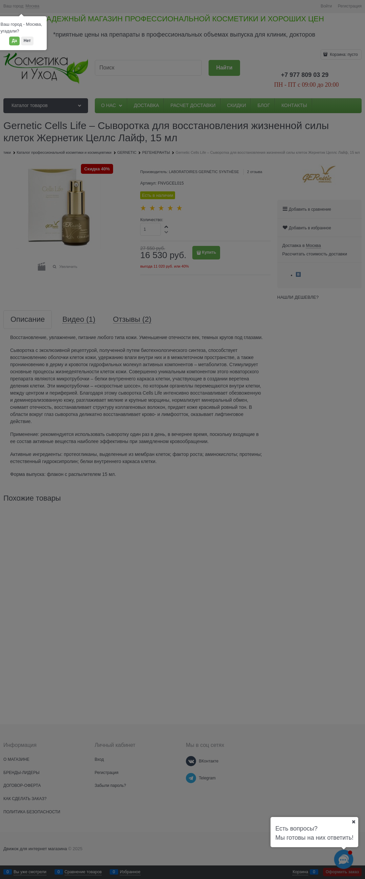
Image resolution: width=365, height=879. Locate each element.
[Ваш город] (353, 821)
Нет (27, 40)
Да (14, 40)
